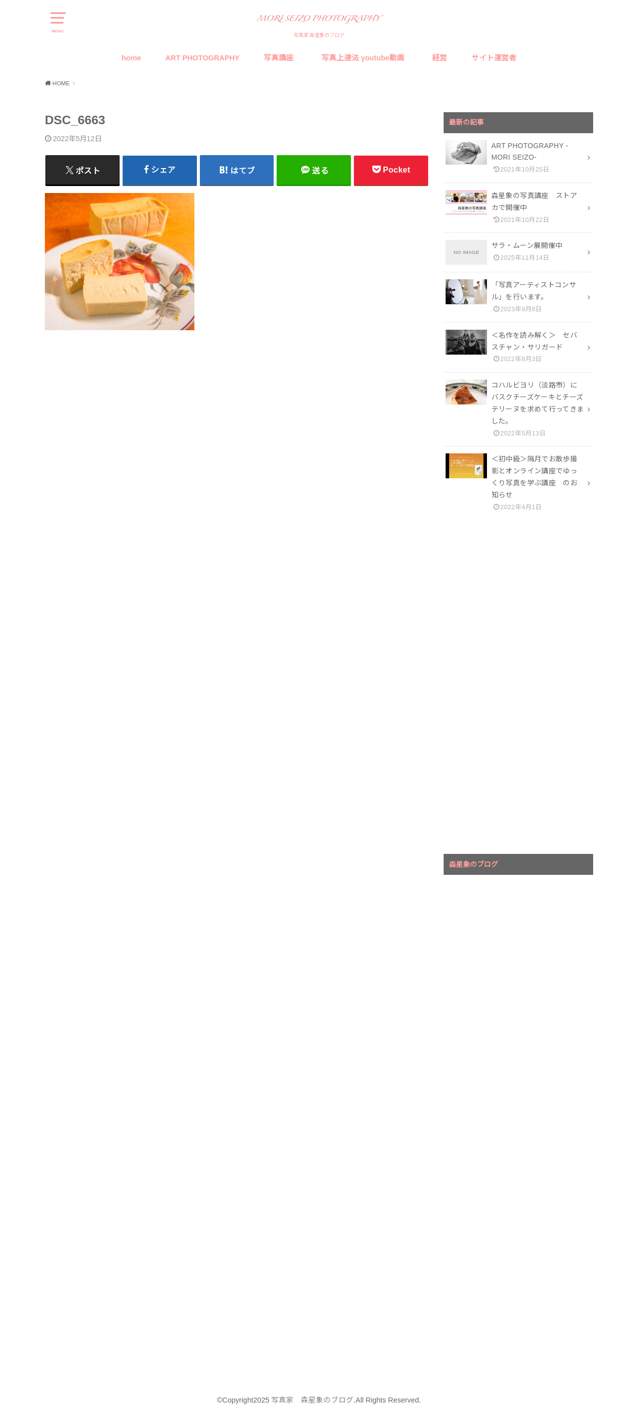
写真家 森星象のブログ (312, 1400)
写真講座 (279, 58)
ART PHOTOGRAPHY (202, 58)
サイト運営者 (494, 58)
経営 (439, 58)
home (131, 58)
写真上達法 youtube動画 (364, 58)
